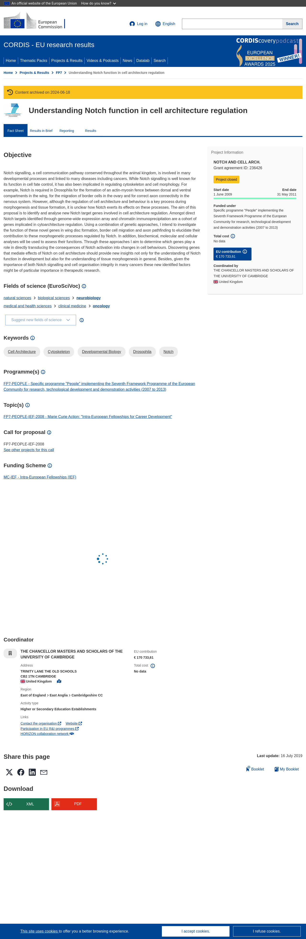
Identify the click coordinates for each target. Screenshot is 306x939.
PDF (78, 804)
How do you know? (98, 3)
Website (74, 723)
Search (159, 61)
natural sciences (17, 298)
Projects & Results (67, 61)
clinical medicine (72, 306)
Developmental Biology (101, 352)
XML (30, 804)
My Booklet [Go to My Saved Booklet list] (287, 769)
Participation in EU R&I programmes (50, 729)
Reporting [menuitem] (67, 131)
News (127, 61)
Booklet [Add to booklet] (255, 768)
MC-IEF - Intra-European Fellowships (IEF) (40, 477)
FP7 (59, 73)
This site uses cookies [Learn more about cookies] (39, 931)
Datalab (142, 61)
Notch (169, 352)
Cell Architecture (22, 352)
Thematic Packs (33, 61)
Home (11, 61)
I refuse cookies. (267, 931)
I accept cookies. (195, 931)
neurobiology (88, 298)
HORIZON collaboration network (47, 734)
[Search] (292, 24)
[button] (165, 24)
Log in (138, 24)
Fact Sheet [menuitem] (15, 131)
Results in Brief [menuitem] (41, 131)
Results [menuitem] (90, 131)
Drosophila (142, 352)
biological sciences (54, 298)
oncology (101, 306)
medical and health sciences (28, 306)
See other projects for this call (29, 450)
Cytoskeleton (59, 352)
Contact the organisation (41, 723)
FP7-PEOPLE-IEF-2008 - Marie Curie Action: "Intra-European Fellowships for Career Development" (88, 417)
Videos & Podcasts (103, 61)
